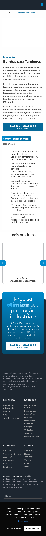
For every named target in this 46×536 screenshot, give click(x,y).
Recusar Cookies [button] (14, 528)
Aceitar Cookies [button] (32, 528)
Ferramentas (9, 57)
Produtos (12, 13)
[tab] (16, 138)
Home (4, 13)
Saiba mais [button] (23, 521)
